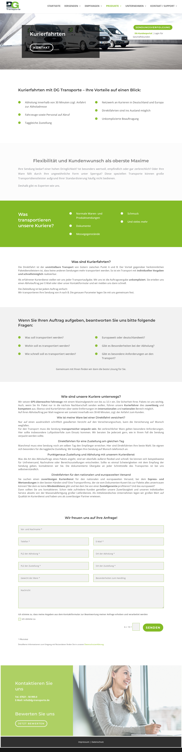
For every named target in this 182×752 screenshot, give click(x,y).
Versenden (71, 6)
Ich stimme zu (26, 619)
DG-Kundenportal (143, 33)
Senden (153, 627)
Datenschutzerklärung (94, 644)
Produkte (112, 6)
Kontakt (42, 46)
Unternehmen (134, 6)
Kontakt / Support (162, 6)
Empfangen (92, 6)
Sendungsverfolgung (153, 27)
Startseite (53, 6)
